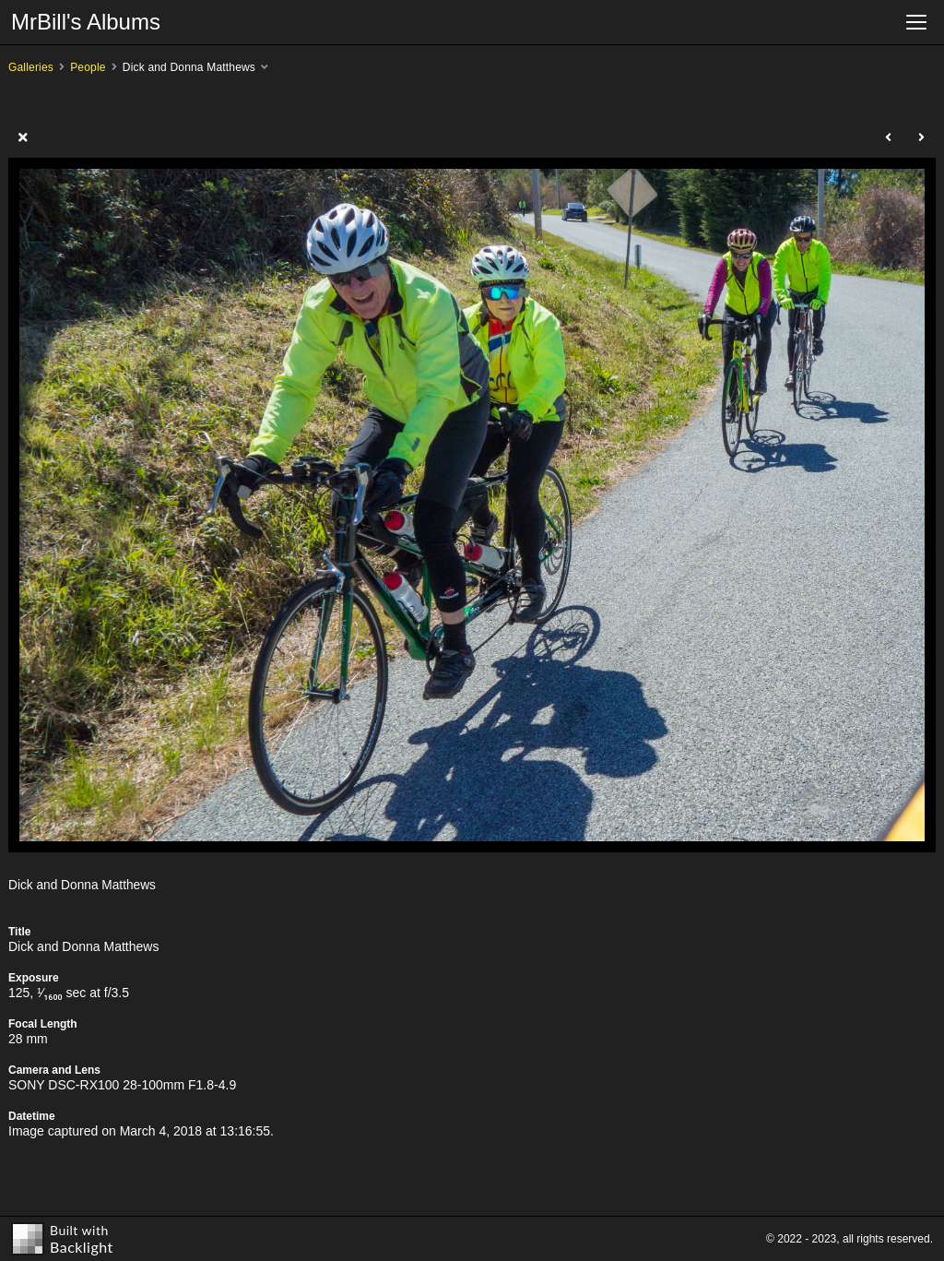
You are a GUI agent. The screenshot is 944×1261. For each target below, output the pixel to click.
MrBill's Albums (85, 21)
